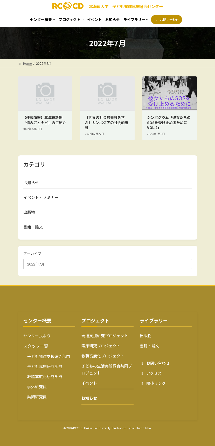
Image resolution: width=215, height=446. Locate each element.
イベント (89, 383)
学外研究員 (35, 386)
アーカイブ (32, 253)
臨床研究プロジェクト (100, 345)
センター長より (37, 335)
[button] (166, 19)
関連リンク (153, 383)
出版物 (29, 212)
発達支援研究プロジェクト (104, 335)
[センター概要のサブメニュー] (42, 19)
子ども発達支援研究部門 (46, 356)
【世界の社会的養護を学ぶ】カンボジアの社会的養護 (106, 122)
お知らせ (31, 182)
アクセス (151, 373)
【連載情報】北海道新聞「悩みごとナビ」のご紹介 (44, 120)
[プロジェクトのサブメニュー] (71, 19)
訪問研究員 (35, 396)
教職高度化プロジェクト (102, 355)
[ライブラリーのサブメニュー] (135, 19)
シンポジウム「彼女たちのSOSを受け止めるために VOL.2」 (169, 122)
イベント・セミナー (40, 197)
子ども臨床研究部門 (42, 366)
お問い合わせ (155, 363)
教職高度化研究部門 (42, 376)
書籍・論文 (33, 226)
